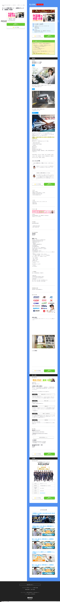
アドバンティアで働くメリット (27, 588)
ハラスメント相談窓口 (27, 594)
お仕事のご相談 (35, 588)
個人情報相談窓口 (33, 594)
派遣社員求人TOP (29, 585)
